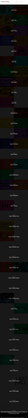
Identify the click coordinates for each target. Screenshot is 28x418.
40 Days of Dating (5, 1)
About (16, 1)
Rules (21, 1)
